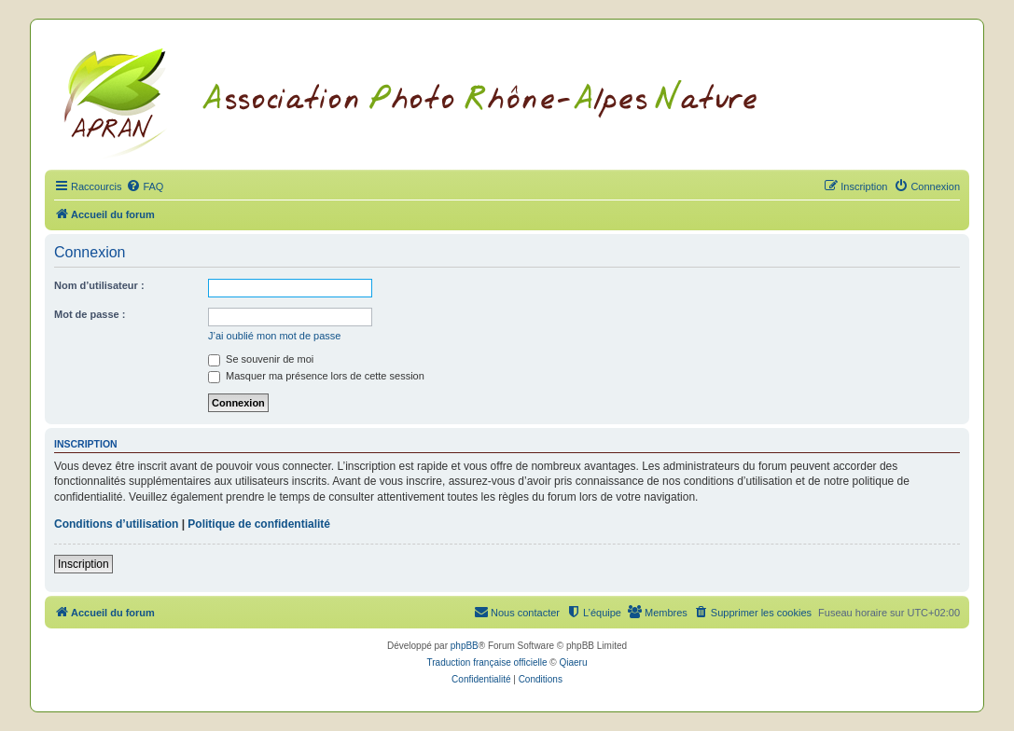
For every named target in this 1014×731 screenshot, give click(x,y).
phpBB (465, 646)
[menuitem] (144, 186)
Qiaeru (573, 662)
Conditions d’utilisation (116, 524)
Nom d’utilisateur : (99, 285)
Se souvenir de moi (260, 359)
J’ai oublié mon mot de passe (274, 335)
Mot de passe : (89, 314)
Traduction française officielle (487, 662)
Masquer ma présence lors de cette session (316, 375)
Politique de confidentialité (259, 524)
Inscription (83, 564)
